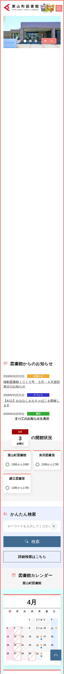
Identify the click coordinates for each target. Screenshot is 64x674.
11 (52, 628)
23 (37, 645)
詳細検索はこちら (32, 557)
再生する (45, 47)
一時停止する (52, 47)
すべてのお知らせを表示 (32, 418)
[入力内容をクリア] (54, 526)
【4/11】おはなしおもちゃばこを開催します (31, 403)
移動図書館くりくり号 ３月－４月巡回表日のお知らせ (31, 384)
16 (37, 636)
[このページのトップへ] (55, 655)
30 (37, 653)
